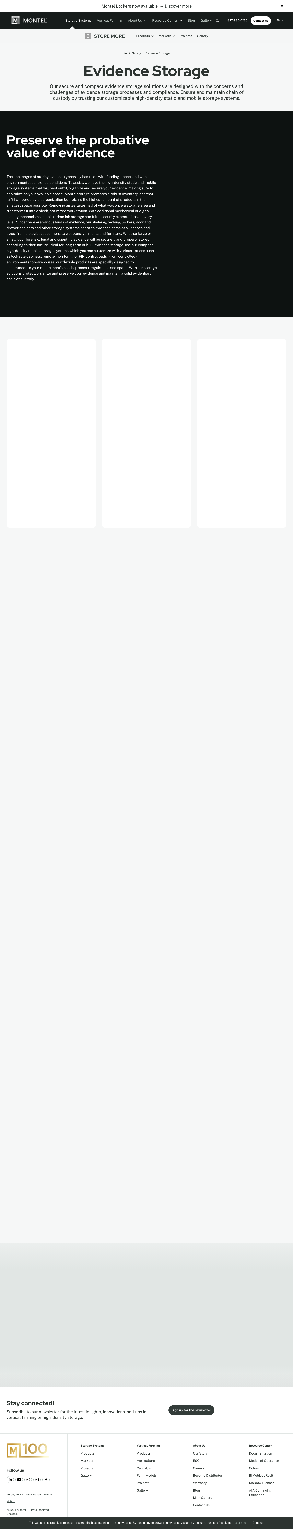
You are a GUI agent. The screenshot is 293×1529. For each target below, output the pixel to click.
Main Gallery (202, 1498)
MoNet (48, 1494)
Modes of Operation (264, 1461)
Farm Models (147, 1476)
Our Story (200, 1453)
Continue (258, 1522)
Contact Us (260, 20)
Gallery (206, 20)
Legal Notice (33, 1494)
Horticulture (146, 1461)
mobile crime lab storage (63, 217)
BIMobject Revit (261, 1476)
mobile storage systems (48, 250)
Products (145, 36)
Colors (254, 1468)
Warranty (200, 1483)
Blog (191, 20)
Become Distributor (207, 1476)
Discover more (178, 6)
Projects (186, 36)
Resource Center (167, 20)
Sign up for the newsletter (191, 1410)
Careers (199, 1468)
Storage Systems (78, 20)
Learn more (241, 1522)
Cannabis (144, 1468)
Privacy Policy (15, 1494)
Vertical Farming (109, 20)
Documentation (260, 1453)
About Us (137, 20)
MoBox (11, 1501)
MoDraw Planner (261, 1483)
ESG (196, 1461)
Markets (167, 36)
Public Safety (132, 53)
